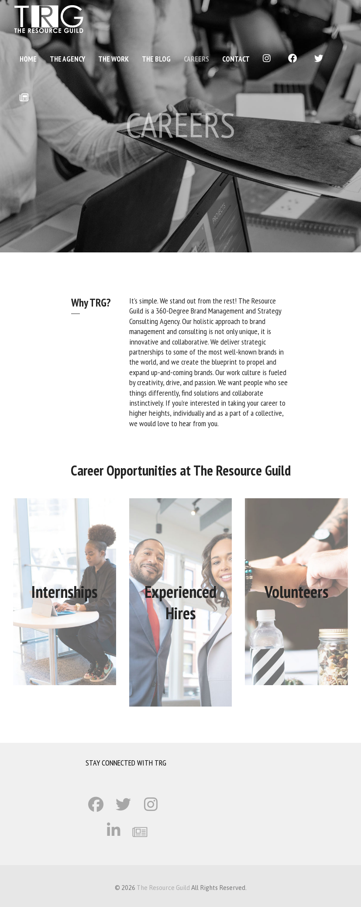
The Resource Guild (163, 887)
